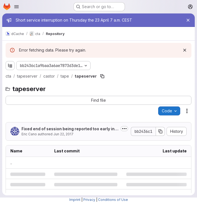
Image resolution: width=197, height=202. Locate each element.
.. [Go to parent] (11, 162)
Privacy (89, 200)
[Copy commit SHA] (160, 131)
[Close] (188, 20)
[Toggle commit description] (124, 128)
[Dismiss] (184, 50)
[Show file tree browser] (10, 65)
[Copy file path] (102, 76)
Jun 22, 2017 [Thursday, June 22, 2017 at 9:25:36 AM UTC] (63, 134)
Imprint (74, 200)
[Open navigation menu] (16, 6)
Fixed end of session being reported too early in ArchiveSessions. (70, 129)
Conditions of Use (113, 200)
